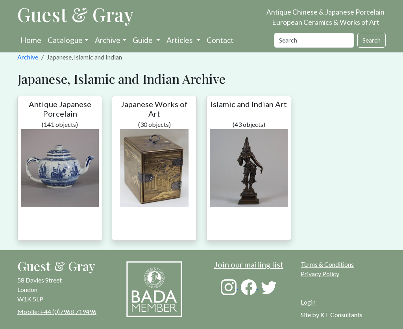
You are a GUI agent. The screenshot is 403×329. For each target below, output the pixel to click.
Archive (107, 40)
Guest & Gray (75, 14)
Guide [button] (143, 40)
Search (371, 40)
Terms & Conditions (327, 264)
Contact (220, 40)
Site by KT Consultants (331, 314)
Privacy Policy (320, 273)
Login (308, 302)
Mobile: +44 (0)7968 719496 (56, 311)
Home (30, 40)
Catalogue (65, 40)
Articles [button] (180, 40)
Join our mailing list (248, 264)
